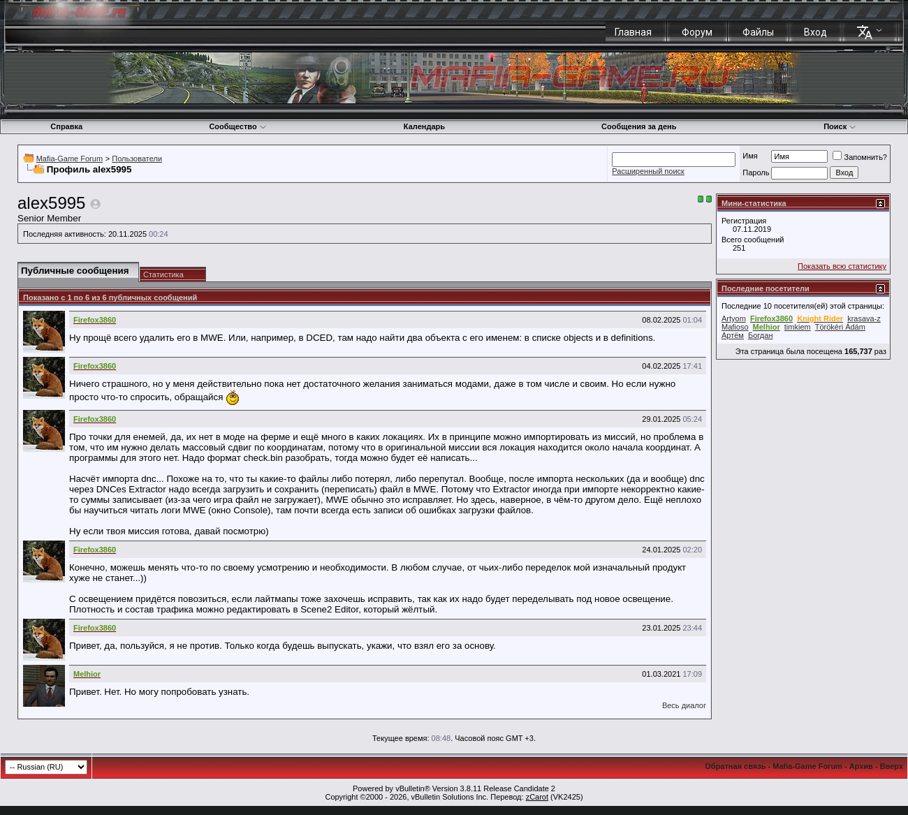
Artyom (734, 318)
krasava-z (864, 318)
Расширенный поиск (648, 171)
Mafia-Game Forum (69, 158)
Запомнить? (860, 157)
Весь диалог (684, 705)
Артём (733, 335)
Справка (66, 126)
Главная (633, 32)
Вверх (891, 766)
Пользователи (137, 158)
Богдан (760, 335)
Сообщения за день (638, 126)
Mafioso (735, 327)
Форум (697, 32)
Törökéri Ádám (840, 327)
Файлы (758, 32)
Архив (861, 766)
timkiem (797, 327)
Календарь (424, 126)
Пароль (755, 172)
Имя (749, 156)
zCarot (537, 797)
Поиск (839, 126)
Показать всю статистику (842, 266)
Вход (815, 32)
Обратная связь (735, 766)
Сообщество (237, 126)
